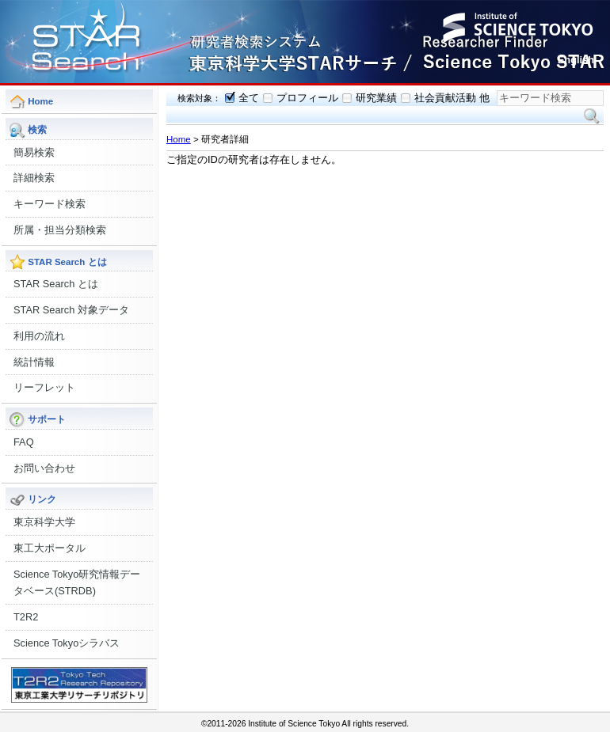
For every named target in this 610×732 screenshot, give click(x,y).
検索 (592, 116)
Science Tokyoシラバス (66, 643)
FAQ (23, 442)
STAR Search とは (55, 284)
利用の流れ (39, 336)
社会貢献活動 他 (452, 98)
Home (178, 139)
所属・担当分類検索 (59, 230)
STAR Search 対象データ (71, 310)
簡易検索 (34, 152)
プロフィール (307, 98)
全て (248, 98)
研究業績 (376, 98)
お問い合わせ (44, 468)
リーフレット (44, 387)
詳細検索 (34, 178)
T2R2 (25, 617)
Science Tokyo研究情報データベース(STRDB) (76, 582)
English (576, 60)
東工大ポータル (49, 548)
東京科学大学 (44, 522)
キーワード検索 (49, 204)
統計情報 (34, 362)
